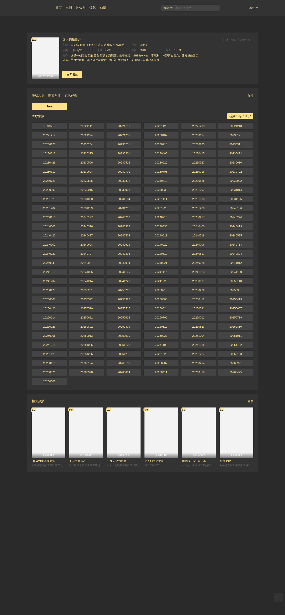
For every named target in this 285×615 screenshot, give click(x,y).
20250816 (161, 469)
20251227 (198, 497)
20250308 (49, 442)
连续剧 (81, 8)
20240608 (86, 387)
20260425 (236, 515)
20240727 (86, 396)
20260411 (161, 515)
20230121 (236, 278)
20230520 (161, 305)
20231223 (161, 351)
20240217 (198, 360)
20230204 (86, 287)
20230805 (86, 323)
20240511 (161, 378)
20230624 (86, 314)
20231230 (198, 351)
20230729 (49, 323)
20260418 (198, 515)
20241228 (161, 424)
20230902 (236, 323)
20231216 (124, 351)
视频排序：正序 (240, 259)
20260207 (161, 506)
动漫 (103, 8)
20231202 (49, 351)
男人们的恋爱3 (153, 604)
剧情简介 (54, 238)
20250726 (49, 469)
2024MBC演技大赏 (43, 604)
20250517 (124, 451)
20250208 (124, 433)
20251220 (161, 497)
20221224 (86, 278)
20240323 (124, 369)
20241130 (236, 415)
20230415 (198, 296)
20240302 (49, 369)
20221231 (124, 278)
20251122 (236, 488)
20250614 (49, 460)
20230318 (49, 296)
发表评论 (71, 238)
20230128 (49, 287)
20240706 (198, 387)
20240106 (236, 351)
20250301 (236, 433)
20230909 (49, 333)
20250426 (49, 451)
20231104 (124, 342)
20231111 (161, 342)
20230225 (198, 287)
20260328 (86, 515)
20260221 (236, 506)
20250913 (86, 478)
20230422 (236, 296)
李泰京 (144, 187)
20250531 (198, 451)
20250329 (124, 442)
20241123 (198, 415)
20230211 (124, 287)
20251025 (86, 488)
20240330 (161, 369)
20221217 (49, 278)
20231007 (198, 333)
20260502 (49, 524)
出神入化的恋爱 (116, 604)
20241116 (161, 415)
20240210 (161, 360)
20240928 (198, 405)
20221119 (124, 269)
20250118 (236, 424)
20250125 (49, 433)
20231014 (236, 333)
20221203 (198, 269)
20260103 (236, 497)
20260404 (124, 515)
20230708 (161, 314)
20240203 (124, 360)
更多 (250, 544)
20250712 (198, 460)
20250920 (124, 478)
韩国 (108, 193)
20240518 (198, 378)
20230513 (124, 305)
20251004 (198, 478)
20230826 (198, 323)
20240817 (198, 396)
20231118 (198, 342)
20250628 (124, 460)
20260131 (124, 506)
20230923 (124, 333)
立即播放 (72, 217)
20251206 (86, 497)
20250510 (86, 451)
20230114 (198, 278)
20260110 (49, 506)
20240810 (161, 396)
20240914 (124, 405)
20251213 (124, 497)
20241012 (236, 405)
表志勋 (102, 187)
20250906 (49, 478)
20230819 (161, 323)
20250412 (198, 442)
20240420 (49, 378)
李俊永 (111, 187)
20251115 (198, 488)
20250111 (198, 424)
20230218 (161, 287)
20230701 (124, 314)
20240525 (236, 378)
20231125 (236, 342)
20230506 (86, 305)
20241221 (124, 424)
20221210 (236, 269)
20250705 (161, 460)
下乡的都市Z (77, 604)
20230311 (236, 287)
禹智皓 (120, 187)
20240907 (86, 405)
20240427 (86, 378)
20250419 (236, 442)
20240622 (161, 387)
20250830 (236, 469)
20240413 (236, 369)
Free (49, 249)
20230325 (86, 296)
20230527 (198, 305)
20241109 (124, 415)
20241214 (86, 424)
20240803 (124, 396)
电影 (69, 8)
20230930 (161, 333)
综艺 (92, 8)
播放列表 (38, 238)
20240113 (49, 360)
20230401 (124, 296)
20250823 (198, 469)
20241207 (49, 424)
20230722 (236, 314)
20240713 (236, 387)
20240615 (124, 387)
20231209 (86, 351)
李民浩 (75, 187)
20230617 (49, 314)
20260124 (86, 506)
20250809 (124, 469)
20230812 (124, 323)
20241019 (49, 415)
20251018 (49, 488)
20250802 (86, 469)
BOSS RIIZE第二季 (194, 604)
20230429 (49, 305)
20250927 (161, 478)
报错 (250, 238)
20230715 (198, 314)
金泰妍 (84, 187)
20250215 (161, 433)
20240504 (124, 378)
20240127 (86, 360)
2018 (143, 193)
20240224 (236, 360)
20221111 (86, 269)
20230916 (86, 333)
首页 (58, 8)
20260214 (198, 506)
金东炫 (93, 187)
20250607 (236, 451)
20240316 (86, 369)
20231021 (49, 342)
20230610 (236, 305)
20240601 (49, 387)
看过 (253, 8)
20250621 (86, 460)
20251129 (49, 497)
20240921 (161, 405)
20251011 (236, 478)
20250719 (236, 460)
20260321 (49, 515)
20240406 (198, 369)
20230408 (161, 296)
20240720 (49, 396)
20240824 (236, 396)
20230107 (161, 278)
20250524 (161, 451)
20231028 (86, 342)
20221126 (161, 269)
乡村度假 (225, 604)
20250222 (198, 433)
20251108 (161, 488)
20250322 (86, 442)
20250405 (161, 442)
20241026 (86, 415)
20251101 (124, 488)
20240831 (49, 405)
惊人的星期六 (71, 182)
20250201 (86, 433)
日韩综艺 (77, 193)
